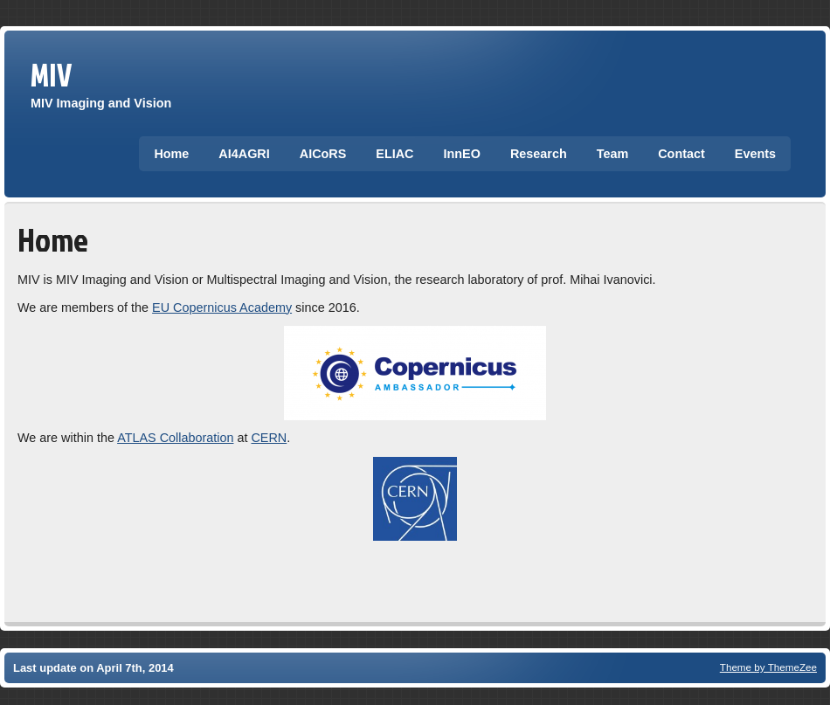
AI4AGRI (243, 154)
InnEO (462, 154)
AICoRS (323, 154)
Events (755, 154)
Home (171, 154)
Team (613, 154)
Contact (681, 154)
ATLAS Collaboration (175, 438)
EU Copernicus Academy (222, 307)
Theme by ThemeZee (768, 667)
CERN (269, 438)
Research (538, 154)
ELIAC (394, 154)
